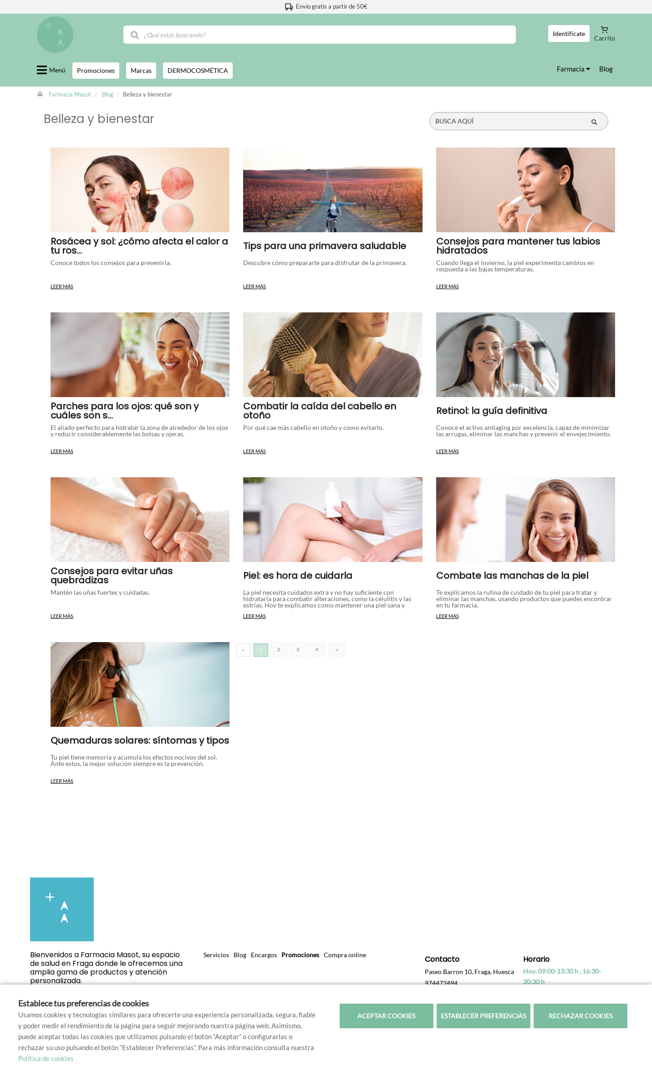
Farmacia (573, 69)
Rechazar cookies (580, 1016)
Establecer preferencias (483, 1016)
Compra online (345, 955)
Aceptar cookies (386, 1016)
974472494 (441, 983)
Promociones (300, 955)
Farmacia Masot (70, 94)
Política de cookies (46, 1058)
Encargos (264, 955)
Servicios (216, 955)
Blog (606, 69)
